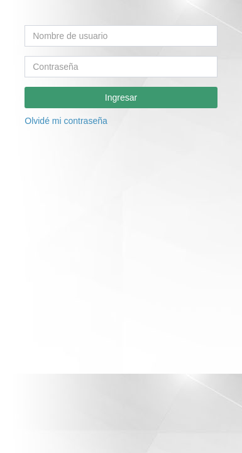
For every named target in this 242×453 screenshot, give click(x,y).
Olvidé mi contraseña (66, 121)
